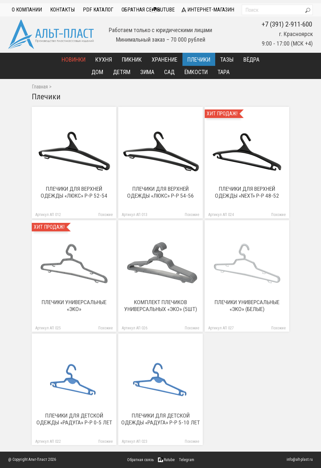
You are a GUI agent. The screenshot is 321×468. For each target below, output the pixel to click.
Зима (147, 71)
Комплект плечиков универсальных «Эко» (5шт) (160, 305)
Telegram (186, 460)
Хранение (165, 59)
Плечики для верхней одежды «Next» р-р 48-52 (247, 192)
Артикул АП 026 (134, 328)
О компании (27, 10)
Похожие (105, 215)
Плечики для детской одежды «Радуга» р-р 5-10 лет (160, 419)
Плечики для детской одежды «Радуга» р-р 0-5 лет (74, 419)
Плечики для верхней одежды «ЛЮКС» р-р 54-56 (160, 192)
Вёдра (251, 59)
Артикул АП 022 (48, 441)
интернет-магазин (207, 10)
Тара (223, 71)
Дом (97, 71)
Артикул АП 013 (134, 215)
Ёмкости (196, 71)
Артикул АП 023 (134, 441)
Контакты (62, 10)
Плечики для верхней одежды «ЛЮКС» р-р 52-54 (74, 192)
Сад (169, 71)
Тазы (227, 59)
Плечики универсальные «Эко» (74, 305)
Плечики (198, 59)
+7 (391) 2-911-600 (287, 24)
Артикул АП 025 (48, 328)
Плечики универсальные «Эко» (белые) (247, 305)
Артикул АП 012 (48, 215)
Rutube (163, 10)
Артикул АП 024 (221, 215)
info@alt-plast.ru (300, 459)
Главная (40, 87)
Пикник (132, 59)
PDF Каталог (98, 10)
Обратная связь (141, 10)
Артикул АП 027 (221, 328)
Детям (121, 71)
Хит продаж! (222, 114)
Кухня (103, 59)
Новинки (73, 59)
